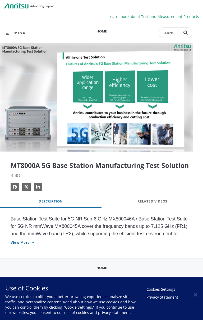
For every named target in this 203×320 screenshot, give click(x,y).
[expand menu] (15, 33)
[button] (185, 32)
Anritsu (29, 6)
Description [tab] (51, 201)
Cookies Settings (160, 289)
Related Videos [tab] (152, 201)
